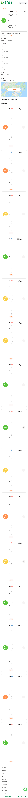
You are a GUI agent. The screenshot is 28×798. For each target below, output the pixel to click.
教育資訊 (4, 770)
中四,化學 (10, 586)
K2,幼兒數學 (10, 724)
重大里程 (4, 776)
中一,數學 (10, 239)
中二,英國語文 (10, 195)
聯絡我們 (4, 779)
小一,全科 (10, 152)
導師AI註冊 (4, 793)
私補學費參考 (5, 784)
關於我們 (4, 767)
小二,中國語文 (10, 543)
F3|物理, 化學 (11, 12)
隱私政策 (4, 787)
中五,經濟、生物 (10, 496)
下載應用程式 (5, 782)
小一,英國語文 (10, 281)
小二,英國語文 (10, 323)
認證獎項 (4, 773)
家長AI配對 (4, 790)
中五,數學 (10, 365)
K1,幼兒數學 (10, 625)
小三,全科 (10, 109)
